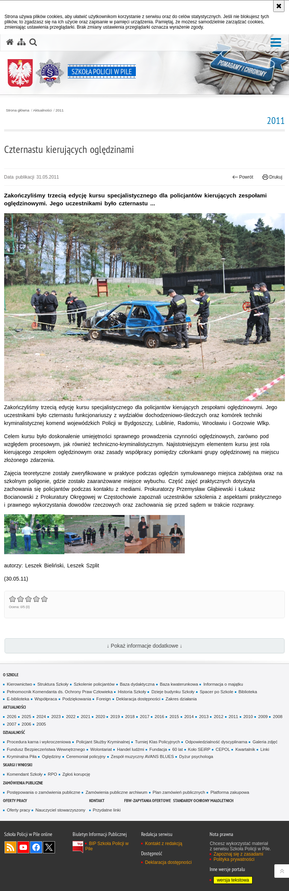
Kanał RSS (11, 847)
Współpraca (46, 699)
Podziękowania (76, 699)
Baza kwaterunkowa (179, 684)
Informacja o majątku (223, 684)
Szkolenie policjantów (94, 684)
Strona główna (17, 110)
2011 (60, 110)
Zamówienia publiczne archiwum (116, 792)
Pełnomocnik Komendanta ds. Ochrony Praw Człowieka (60, 691)
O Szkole (10, 674)
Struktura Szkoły (52, 684)
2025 (26, 716)
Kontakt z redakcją (163, 843)
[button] (276, 43)
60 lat (177, 749)
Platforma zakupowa (229, 792)
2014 (189, 716)
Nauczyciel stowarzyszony (60, 810)
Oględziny (51, 756)
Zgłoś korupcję (76, 774)
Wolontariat (101, 749)
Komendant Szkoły (25, 774)
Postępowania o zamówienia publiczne (43, 792)
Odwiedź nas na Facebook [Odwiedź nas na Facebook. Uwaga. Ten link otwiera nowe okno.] (36, 847)
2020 (100, 716)
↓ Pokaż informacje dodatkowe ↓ (144, 646)
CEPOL (223, 749)
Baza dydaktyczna (137, 684)
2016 (159, 716)
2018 (130, 716)
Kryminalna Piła (22, 756)
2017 (144, 716)
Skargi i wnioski (17, 764)
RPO (52, 774)
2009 (263, 716)
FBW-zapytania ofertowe (147, 800)
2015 (174, 716)
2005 (41, 724)
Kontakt (97, 800)
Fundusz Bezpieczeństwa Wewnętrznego (46, 749)
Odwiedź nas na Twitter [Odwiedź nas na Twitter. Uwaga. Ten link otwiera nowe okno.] (49, 847)
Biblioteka (248, 691)
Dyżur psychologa (196, 756)
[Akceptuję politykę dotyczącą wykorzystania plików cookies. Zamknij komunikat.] (278, 6)
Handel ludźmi (130, 749)
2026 (11, 716)
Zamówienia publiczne (23, 783)
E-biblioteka (18, 699)
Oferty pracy (15, 800)
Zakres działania (181, 699)
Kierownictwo (19, 684)
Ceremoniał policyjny (86, 756)
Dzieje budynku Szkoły (172, 691)
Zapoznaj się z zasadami (238, 854)
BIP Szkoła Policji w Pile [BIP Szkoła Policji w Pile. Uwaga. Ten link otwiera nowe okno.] (106, 846)
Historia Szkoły (132, 691)
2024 (41, 716)
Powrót (242, 177)
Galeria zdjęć (264, 742)
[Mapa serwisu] (21, 42)
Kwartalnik (245, 749)
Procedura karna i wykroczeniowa (39, 742)
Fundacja (158, 749)
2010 (248, 716)
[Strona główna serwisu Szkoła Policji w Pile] (10, 42)
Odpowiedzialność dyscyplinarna (216, 742)
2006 (26, 724)
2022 (70, 716)
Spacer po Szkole (216, 691)
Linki (264, 749)
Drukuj (272, 177)
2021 (85, 716)
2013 (203, 716)
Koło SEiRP (199, 749)
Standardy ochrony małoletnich (203, 800)
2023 (56, 716)
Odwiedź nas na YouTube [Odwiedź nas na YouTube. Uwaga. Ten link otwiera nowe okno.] (23, 847)
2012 (218, 716)
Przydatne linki (107, 810)
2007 (11, 724)
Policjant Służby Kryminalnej (103, 742)
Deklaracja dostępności (138, 699)
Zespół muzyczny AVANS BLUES (142, 756)
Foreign (103, 699)
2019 (115, 716)
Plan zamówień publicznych (179, 792)
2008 (277, 716)
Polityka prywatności (233, 859)
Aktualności (42, 110)
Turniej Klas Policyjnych (157, 742)
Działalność (14, 732)
